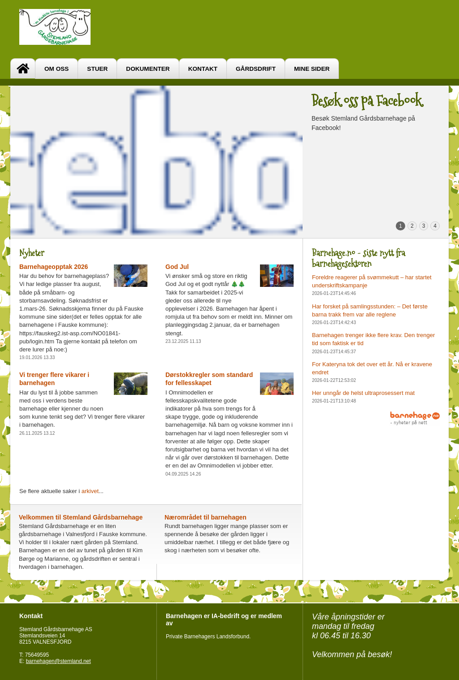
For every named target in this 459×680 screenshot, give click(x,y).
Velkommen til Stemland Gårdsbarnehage (81, 517)
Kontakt (202, 68)
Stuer (97, 68)
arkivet (90, 491)
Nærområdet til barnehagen (206, 517)
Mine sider (311, 68)
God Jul (177, 266)
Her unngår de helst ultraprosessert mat (363, 393)
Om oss (56, 68)
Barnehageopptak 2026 (53, 266)
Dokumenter (147, 68)
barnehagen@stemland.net (58, 661)
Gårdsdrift (256, 68)
